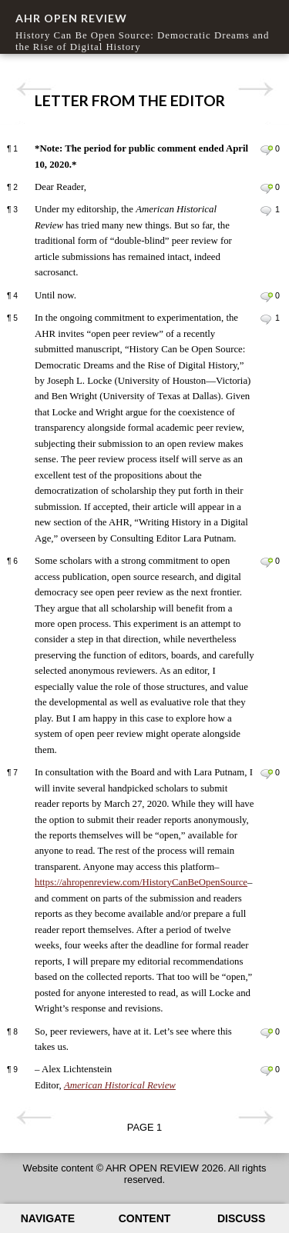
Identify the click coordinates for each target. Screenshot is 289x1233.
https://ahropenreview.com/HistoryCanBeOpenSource (141, 882)
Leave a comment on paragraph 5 (266, 319)
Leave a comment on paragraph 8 (266, 1033)
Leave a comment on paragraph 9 (266, 1070)
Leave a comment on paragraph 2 (266, 188)
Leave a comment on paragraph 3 (266, 210)
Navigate (48, 1218)
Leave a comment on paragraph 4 (266, 297)
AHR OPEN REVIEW (71, 18)
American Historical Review (120, 1085)
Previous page (33, 89)
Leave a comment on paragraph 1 (266, 150)
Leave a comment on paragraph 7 (266, 773)
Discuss (241, 1218)
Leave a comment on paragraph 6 (266, 562)
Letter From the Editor (130, 100)
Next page (255, 89)
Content (145, 1218)
